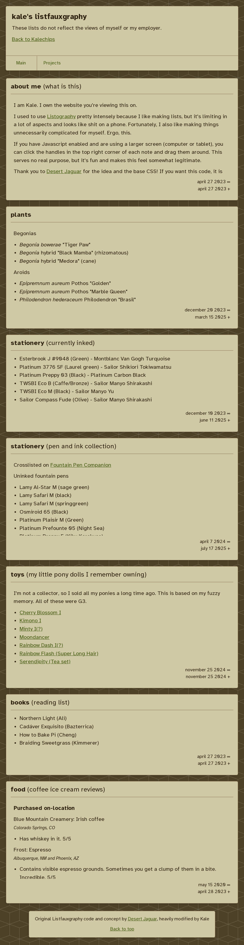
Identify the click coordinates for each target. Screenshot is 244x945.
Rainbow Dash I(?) (41, 645)
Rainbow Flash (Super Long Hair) (59, 654)
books (40, 702)
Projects (52, 63)
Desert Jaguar (64, 172)
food (58, 789)
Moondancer (35, 637)
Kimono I (30, 621)
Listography (61, 117)
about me (46, 86)
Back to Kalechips (33, 39)
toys (78, 574)
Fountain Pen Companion (80, 465)
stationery (53, 343)
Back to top (122, 929)
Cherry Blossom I (40, 613)
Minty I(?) (31, 629)
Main (21, 63)
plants (21, 215)
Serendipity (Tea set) (45, 662)
